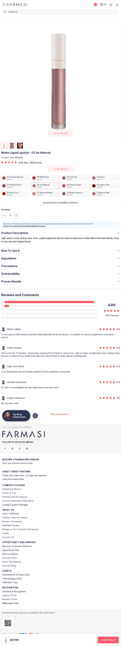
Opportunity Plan (10, 550)
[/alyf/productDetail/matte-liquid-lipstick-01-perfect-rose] (15, 185)
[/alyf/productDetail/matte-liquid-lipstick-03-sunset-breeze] (15, 178)
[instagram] (12, 448)
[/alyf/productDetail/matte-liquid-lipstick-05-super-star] (105, 185)
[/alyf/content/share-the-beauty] (11, 561)
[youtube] (19, 448)
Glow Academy (10, 554)
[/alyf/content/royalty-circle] (9, 599)
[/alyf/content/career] (5, 533)
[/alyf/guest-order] (13, 478)
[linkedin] (27, 448)
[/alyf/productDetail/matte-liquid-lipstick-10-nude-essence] (75, 193)
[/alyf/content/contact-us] (8, 537)
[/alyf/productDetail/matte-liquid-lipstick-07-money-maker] (45, 193)
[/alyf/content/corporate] (10, 525)
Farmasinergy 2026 (12, 578)
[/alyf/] (17, 4)
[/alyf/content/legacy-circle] (9, 595)
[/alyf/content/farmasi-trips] (10, 582)
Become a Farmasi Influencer (17, 546)
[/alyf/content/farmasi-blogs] (9, 565)
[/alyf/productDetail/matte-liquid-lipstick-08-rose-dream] (75, 185)
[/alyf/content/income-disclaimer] (18, 500)
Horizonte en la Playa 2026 (16, 574)
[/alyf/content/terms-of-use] (9, 493)
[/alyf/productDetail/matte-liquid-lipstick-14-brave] (105, 178)
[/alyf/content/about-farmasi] (10, 513)
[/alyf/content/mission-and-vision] (14, 517)
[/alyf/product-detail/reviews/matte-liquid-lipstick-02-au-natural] (60, 414)
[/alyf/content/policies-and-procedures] (14, 497)
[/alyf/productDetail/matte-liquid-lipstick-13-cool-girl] (75, 178)
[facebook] (5, 448)
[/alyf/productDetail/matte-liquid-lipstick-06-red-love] (15, 193)
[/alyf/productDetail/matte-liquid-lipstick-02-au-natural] (45, 185)
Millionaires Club (10, 603)
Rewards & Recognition (14, 591)
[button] (60, 202)
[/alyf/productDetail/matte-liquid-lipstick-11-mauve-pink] (105, 193)
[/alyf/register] (17, 463)
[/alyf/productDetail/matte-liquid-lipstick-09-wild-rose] (45, 178)
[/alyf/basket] (111, 4)
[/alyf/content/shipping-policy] (11, 489)
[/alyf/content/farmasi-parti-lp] (9, 558)
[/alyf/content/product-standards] (12, 521)
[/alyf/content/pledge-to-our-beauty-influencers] (20, 529)
